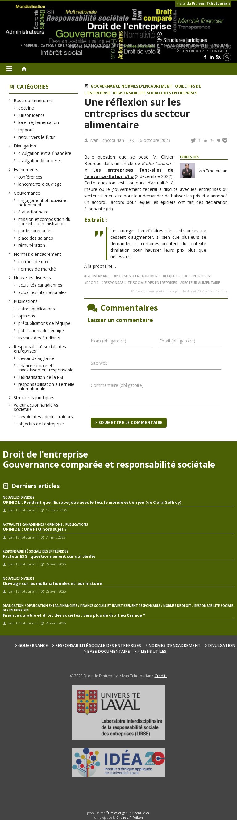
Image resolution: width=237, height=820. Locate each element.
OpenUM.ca (140, 813)
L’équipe (219, 45)
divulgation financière (39, 161)
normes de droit (34, 261)
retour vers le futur (37, 137)
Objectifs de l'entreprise (188, 276)
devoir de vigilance (37, 358)
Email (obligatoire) (177, 341)
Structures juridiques (34, 397)
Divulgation (25, 146)
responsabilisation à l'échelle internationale (46, 386)
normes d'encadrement (138, 276)
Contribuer (192, 50)
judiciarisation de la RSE (41, 377)
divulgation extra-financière (45, 153)
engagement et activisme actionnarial (43, 202)
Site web (99, 363)
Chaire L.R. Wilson (129, 817)
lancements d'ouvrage (40, 184)
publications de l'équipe (41, 330)
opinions (146, 45)
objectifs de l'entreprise (41, 424)
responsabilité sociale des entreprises (140, 282)
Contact (218, 50)
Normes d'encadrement (37, 254)
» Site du (203, 3)
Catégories (33, 86)
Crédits (161, 675)
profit (92, 282)
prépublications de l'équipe (44, 323)
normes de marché (37, 269)
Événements (26, 169)
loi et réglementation (39, 122)
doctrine (26, 108)
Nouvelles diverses (32, 277)
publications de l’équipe (108, 45)
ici (109, 209)
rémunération (32, 245)
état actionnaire (33, 212)
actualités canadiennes (40, 285)
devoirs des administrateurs (46, 417)
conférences (30, 177)
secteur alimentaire (201, 282)
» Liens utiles (151, 651)
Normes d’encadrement (174, 645)
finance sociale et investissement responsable (46, 367)
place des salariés (36, 238)
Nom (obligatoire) (108, 341)
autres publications (37, 309)
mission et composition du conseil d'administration (44, 221)
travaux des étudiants (184, 45)
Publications (26, 301)
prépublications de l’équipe (50, 45)
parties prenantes (35, 231)
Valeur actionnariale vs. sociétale (36, 407)
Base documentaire (33, 100)
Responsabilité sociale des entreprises (40, 349)
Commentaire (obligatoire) (117, 385)
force (118, 813)
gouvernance (98, 276)
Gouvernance (27, 193)
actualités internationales (43, 292)
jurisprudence (32, 115)
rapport (26, 130)
